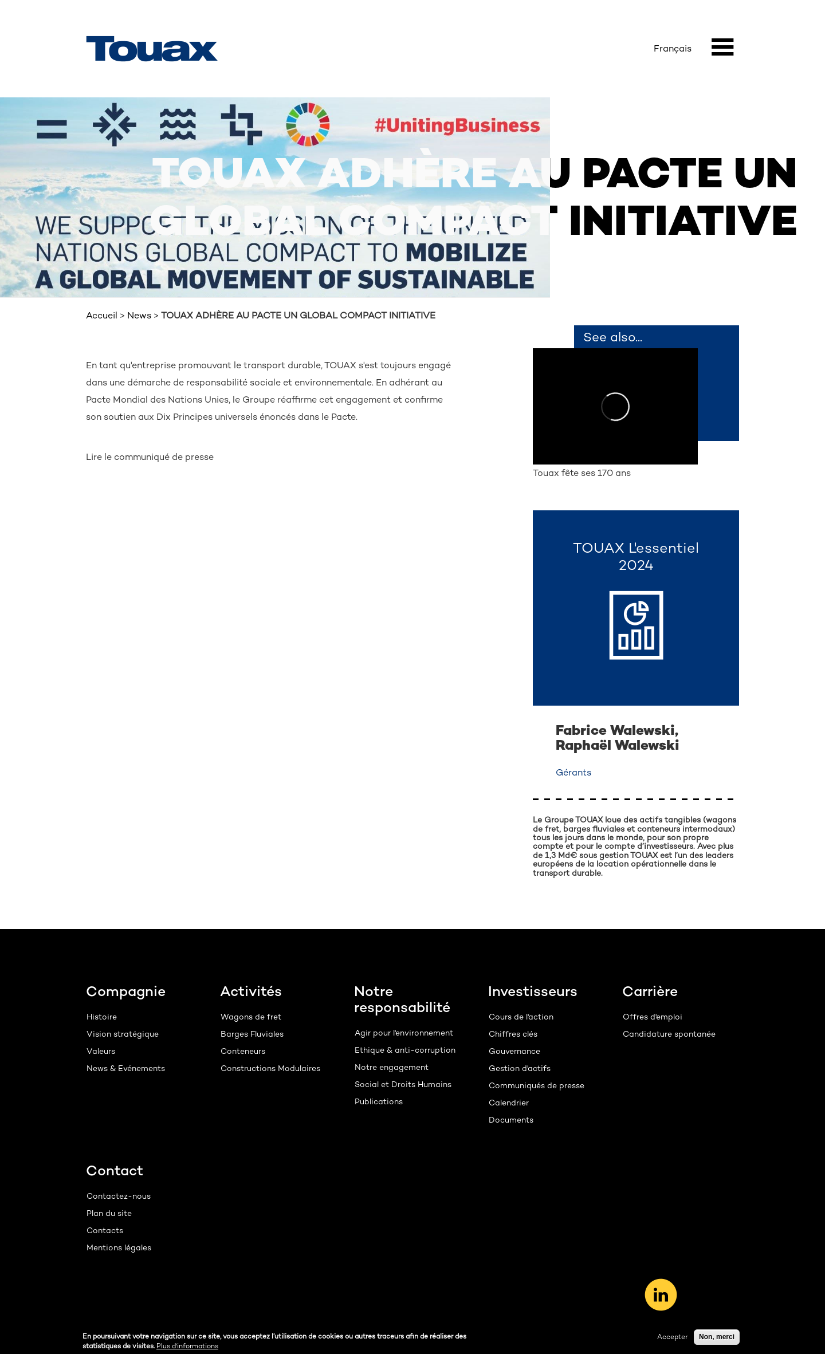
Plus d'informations (187, 1347)
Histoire (102, 1016)
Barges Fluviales (252, 1034)
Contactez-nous (119, 1196)
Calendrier (509, 1102)
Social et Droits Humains (403, 1084)
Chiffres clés (513, 1034)
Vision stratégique (123, 1034)
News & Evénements (126, 1068)
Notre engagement (392, 1067)
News (139, 315)
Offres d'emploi (652, 1016)
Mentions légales (119, 1247)
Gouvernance (514, 1051)
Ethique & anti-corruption (405, 1050)
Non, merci (716, 1339)
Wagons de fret (251, 1016)
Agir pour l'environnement (404, 1033)
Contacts (105, 1230)
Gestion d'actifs (520, 1068)
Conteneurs (243, 1051)
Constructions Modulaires (270, 1068)
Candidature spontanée (669, 1034)
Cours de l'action (521, 1016)
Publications (379, 1101)
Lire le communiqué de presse (150, 457)
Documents (511, 1120)
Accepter (672, 1338)
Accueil (101, 315)
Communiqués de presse (536, 1085)
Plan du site (109, 1213)
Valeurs (101, 1051)
